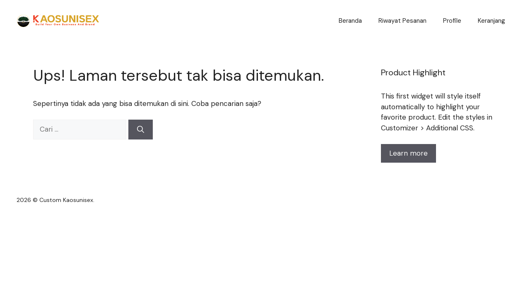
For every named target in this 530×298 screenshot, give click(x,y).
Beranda (350, 21)
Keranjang (491, 21)
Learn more (408, 153)
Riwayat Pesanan (402, 21)
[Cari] (140, 129)
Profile (452, 21)
